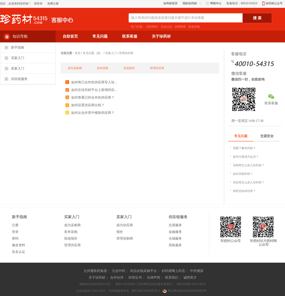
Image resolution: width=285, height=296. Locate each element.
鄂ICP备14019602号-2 (146, 290)
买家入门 (111, 53)
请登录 (38, 3)
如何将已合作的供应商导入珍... (94, 82)
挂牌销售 (180, 26)
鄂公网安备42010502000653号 (185, 290)
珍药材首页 (170, 3)
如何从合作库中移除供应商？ (92, 113)
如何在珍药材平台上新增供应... (94, 90)
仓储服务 (175, 238)
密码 (15, 238)
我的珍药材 (190, 3)
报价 (119, 232)
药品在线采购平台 (143, 271)
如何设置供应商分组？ (87, 105)
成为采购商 (75, 68)
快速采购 (194, 26)
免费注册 (53, 3)
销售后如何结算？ (244, 191)
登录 (15, 232)
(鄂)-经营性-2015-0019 (191, 284)
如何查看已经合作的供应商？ (92, 97)
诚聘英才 (190, 277)
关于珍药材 (97, 277)
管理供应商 (126, 53)
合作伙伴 (117, 277)
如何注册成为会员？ (246, 156)
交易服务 (175, 225)
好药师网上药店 (173, 271)
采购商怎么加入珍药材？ (248, 165)
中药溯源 (196, 271)
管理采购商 (124, 238)
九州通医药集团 (95, 271)
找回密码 (152, 26)
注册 (15, 225)
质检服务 (175, 245)
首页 (78, 53)
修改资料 (18, 245)
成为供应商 (124, 225)
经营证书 (135, 277)
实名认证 (166, 26)
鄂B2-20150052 (125, 284)
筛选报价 (129, 68)
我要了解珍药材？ (244, 148)
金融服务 (175, 232)
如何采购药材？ (243, 174)
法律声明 (153, 277)
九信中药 (118, 271)
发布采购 (102, 68)
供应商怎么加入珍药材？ (248, 182)
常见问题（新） (93, 53)
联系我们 (171, 277)
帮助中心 (214, 3)
